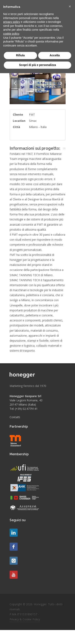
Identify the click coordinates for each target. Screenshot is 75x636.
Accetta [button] (55, 55)
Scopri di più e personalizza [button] (37, 65)
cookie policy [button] (11, 33)
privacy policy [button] (11, 21)
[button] (70, 6)
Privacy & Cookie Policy (25, 619)
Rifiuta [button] (20, 55)
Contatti (15, 417)
